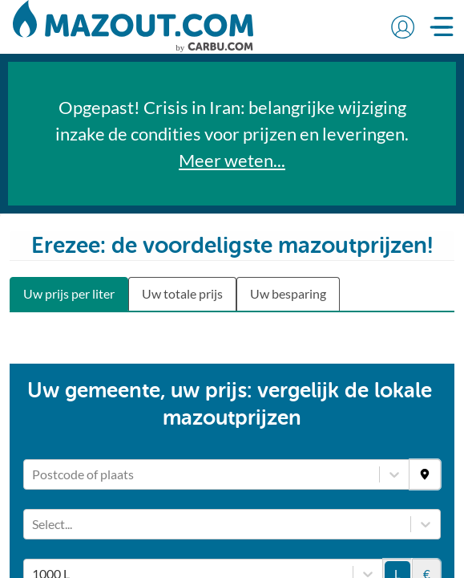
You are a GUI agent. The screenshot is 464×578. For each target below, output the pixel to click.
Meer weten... (232, 160)
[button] (402, 26)
